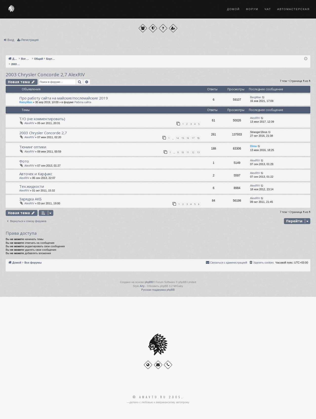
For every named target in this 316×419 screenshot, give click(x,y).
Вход (10, 40)
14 (177, 138)
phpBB (149, 282)
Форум (252, 9)
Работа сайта (82, 102)
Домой (233, 9)
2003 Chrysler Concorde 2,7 (43, 132)
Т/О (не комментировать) (42, 118)
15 (182, 138)
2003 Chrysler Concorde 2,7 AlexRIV (45, 74)
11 (188, 152)
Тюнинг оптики (32, 146)
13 (198, 152)
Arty (142, 286)
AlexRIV (29, 123)
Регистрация (30, 40)
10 (182, 152)
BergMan (255, 97)
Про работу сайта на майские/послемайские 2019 (63, 97)
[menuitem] (261, 262)
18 (198, 138)
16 (188, 138)
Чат (267, 9)
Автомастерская (293, 9)
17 (193, 138)
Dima (253, 146)
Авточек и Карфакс (35, 173)
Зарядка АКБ (30, 198)
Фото (24, 161)
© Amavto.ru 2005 (157, 397)
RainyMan (25, 102)
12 (193, 152)
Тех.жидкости (31, 186)
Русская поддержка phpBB (158, 289)
